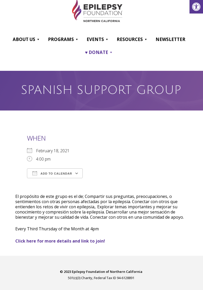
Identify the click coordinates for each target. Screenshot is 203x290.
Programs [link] (63, 39)
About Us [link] (26, 39)
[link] (196, 6)
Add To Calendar (52, 172)
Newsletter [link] (170, 39)
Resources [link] (132, 39)
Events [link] (98, 39)
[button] (38, 39)
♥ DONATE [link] (99, 52)
